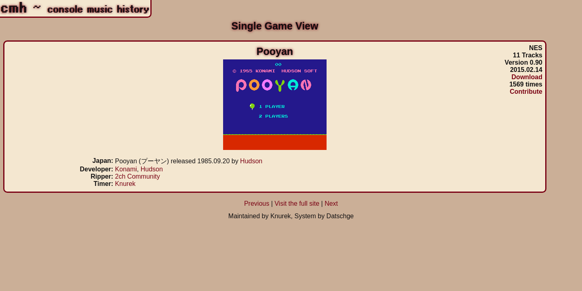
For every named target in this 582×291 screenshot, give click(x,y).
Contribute (526, 91)
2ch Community (137, 176)
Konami (126, 169)
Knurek (125, 183)
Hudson (251, 161)
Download (527, 77)
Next (331, 203)
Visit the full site (296, 203)
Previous (256, 203)
